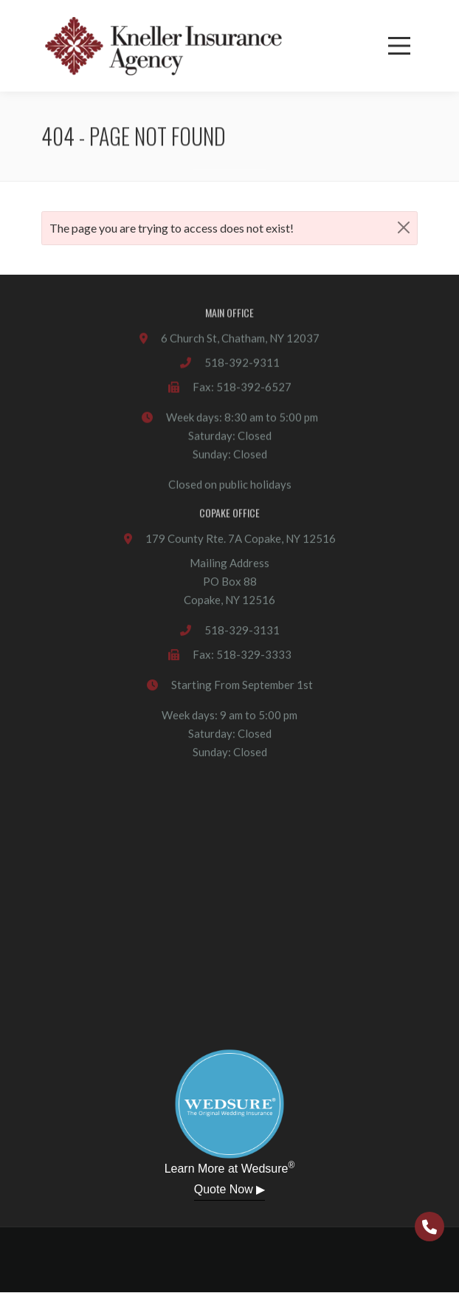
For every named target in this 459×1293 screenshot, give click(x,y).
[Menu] (399, 45)
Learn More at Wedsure (230, 1167)
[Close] (403, 227)
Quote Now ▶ (229, 1189)
